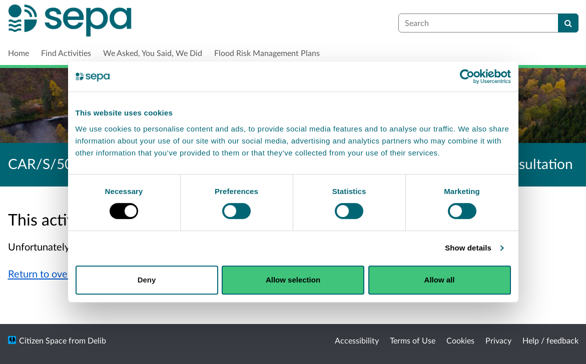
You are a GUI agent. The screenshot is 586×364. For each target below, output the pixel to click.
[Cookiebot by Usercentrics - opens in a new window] (467, 76)
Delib (97, 340)
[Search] (568, 23)
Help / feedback (550, 340)
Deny (147, 280)
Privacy (498, 340)
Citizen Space (43, 340)
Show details (468, 248)
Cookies (460, 340)
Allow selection (293, 280)
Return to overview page (62, 274)
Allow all (439, 280)
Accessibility (357, 340)
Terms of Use (412, 340)
